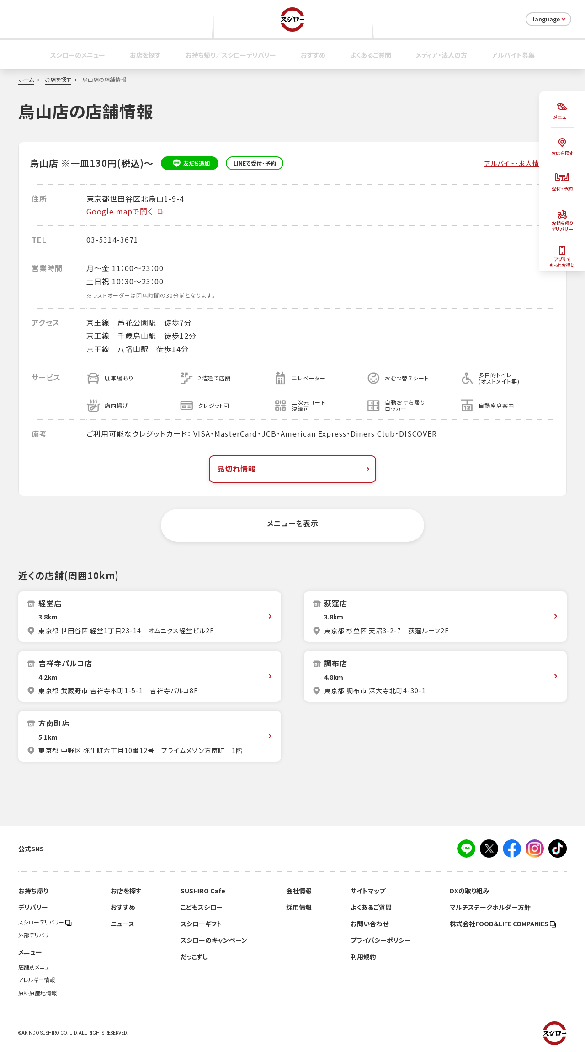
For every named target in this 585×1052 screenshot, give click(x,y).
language (550, 19)
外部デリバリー (36, 935)
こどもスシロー (202, 907)
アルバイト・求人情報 (515, 163)
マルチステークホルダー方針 (490, 907)
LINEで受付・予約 (255, 163)
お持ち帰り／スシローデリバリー (231, 55)
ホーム (26, 79)
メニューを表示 (293, 523)
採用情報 (299, 907)
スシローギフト (201, 923)
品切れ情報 (294, 468)
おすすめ (313, 55)
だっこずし (194, 956)
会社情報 (299, 890)
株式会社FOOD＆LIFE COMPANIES (503, 923)
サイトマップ (368, 890)
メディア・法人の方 (441, 55)
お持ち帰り (33, 890)
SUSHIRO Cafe (203, 890)
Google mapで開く (125, 211)
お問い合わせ (369, 923)
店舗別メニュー (36, 967)
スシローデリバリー (45, 922)
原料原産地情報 (37, 993)
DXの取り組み (469, 890)
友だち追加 (190, 163)
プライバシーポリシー (381, 940)
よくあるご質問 (370, 55)
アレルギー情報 (36, 980)
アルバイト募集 (513, 55)
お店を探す (145, 55)
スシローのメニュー (77, 55)
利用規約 (363, 956)
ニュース (122, 923)
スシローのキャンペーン (214, 940)
